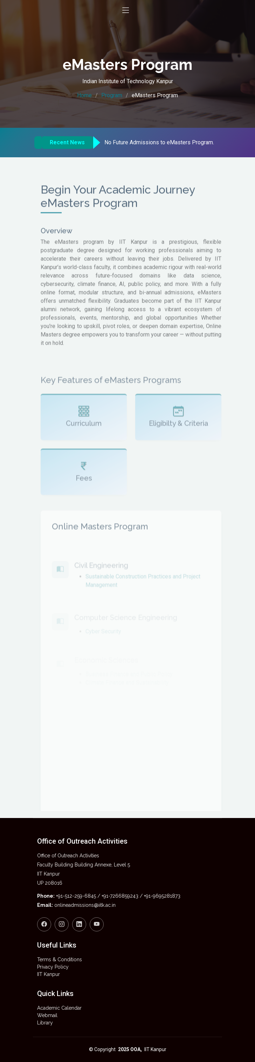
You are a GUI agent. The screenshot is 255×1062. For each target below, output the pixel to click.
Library (45, 1022)
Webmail (47, 1015)
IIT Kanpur (48, 974)
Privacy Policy (53, 967)
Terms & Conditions (59, 959)
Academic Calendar (59, 1008)
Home (84, 95)
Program (111, 95)
